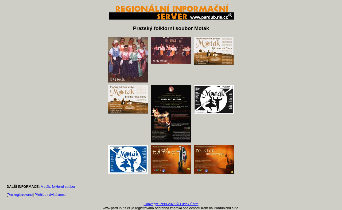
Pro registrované (20, 195)
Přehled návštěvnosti (51, 195)
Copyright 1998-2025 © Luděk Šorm (170, 204)
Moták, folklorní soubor (58, 187)
